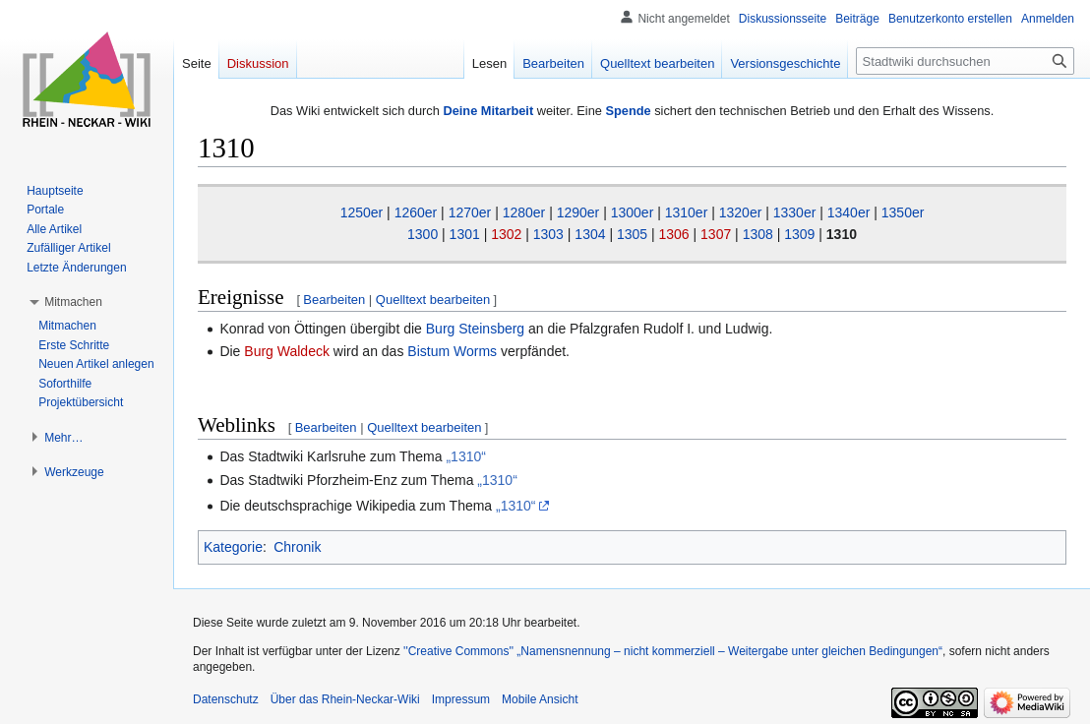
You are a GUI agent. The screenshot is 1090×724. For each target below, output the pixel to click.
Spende (627, 110)
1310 (841, 234)
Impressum (461, 699)
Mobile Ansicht (539, 699)
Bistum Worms (452, 351)
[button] (73, 302)
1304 (590, 234)
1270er (470, 212)
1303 (548, 234)
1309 (799, 234)
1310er (686, 212)
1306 (674, 234)
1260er (416, 212)
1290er (578, 212)
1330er (795, 212)
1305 (632, 234)
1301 (465, 234)
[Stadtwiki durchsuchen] (965, 61)
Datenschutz (226, 699)
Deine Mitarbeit (488, 110)
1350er (903, 212)
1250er (362, 212)
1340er (849, 212)
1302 (506, 234)
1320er (740, 212)
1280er (524, 212)
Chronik (297, 547)
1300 (422, 234)
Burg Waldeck (287, 351)
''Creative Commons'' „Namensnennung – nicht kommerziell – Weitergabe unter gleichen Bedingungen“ (672, 651)
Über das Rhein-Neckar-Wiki (345, 699)
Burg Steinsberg (475, 328)
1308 (758, 234)
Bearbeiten (334, 299)
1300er (632, 212)
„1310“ (465, 456)
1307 (715, 234)
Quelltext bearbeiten (433, 299)
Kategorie (233, 547)
